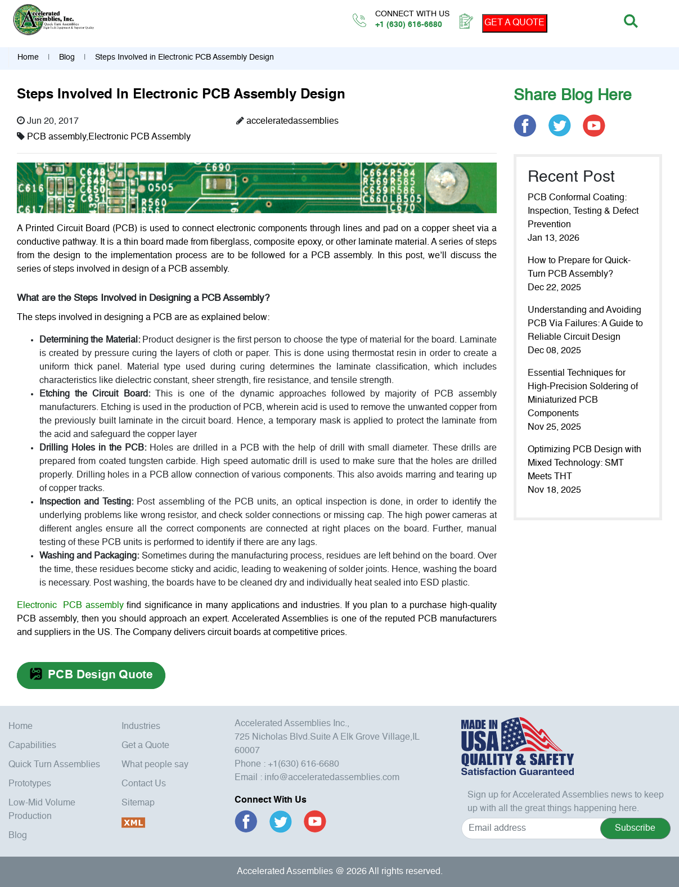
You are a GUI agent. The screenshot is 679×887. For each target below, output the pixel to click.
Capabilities (32, 745)
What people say (155, 764)
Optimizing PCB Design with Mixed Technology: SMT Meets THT (584, 463)
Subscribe (635, 828)
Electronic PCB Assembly (139, 137)
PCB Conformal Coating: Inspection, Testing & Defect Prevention (583, 211)
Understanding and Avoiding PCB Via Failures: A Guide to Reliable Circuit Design (585, 324)
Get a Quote (145, 745)
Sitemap (138, 803)
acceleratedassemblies (292, 121)
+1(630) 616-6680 (303, 764)
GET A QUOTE (514, 23)
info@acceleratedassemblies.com (331, 777)
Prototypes (29, 784)
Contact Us (144, 784)
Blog (67, 57)
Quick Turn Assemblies (54, 764)
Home (28, 57)
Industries (141, 726)
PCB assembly (56, 137)
